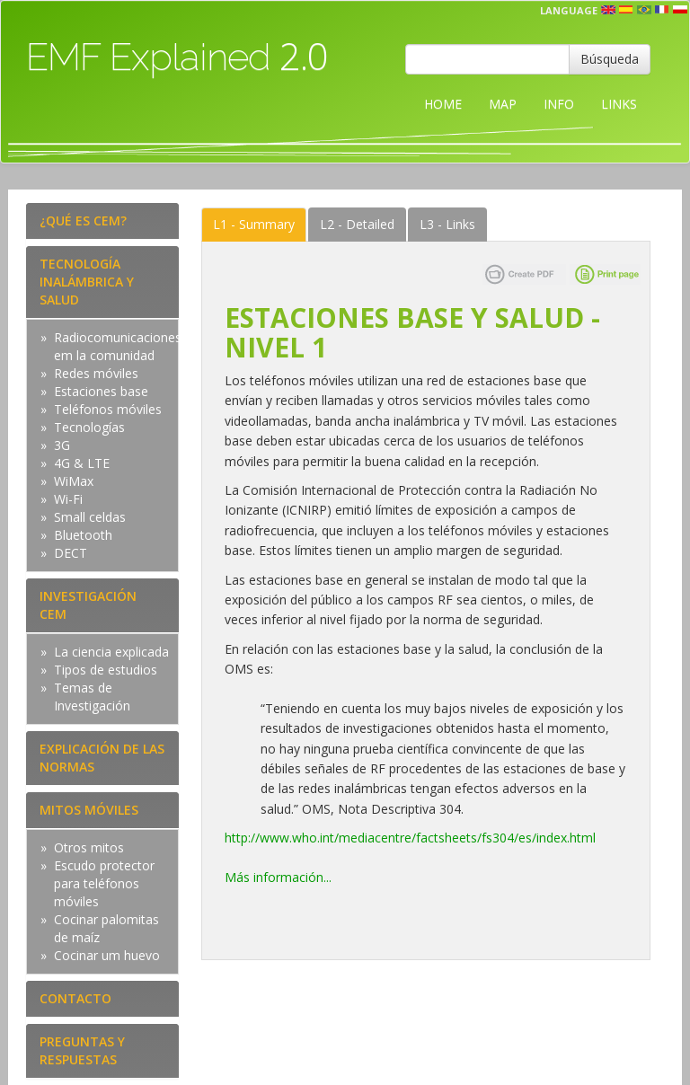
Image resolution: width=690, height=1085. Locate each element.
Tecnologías (89, 427)
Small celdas (90, 516)
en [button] (608, 9)
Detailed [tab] (357, 224)
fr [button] (662, 9)
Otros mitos (89, 847)
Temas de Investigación (92, 696)
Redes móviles (96, 373)
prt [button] (644, 9)
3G (62, 445)
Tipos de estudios (105, 669)
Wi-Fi (68, 498)
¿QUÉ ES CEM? (83, 220)
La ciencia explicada (111, 651)
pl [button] (680, 9)
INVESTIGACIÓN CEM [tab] (88, 604)
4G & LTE (82, 463)
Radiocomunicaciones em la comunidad (117, 346)
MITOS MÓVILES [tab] (89, 809)
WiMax (73, 481)
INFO (559, 103)
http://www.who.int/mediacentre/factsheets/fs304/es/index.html (410, 837)
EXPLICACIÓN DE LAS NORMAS (102, 757)
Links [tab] (447, 224)
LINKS (619, 103)
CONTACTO (75, 998)
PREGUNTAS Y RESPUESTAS (82, 1050)
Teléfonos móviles (108, 409)
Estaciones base (101, 391)
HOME (443, 103)
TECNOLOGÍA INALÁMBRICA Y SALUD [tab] (87, 281)
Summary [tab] (254, 224)
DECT (70, 552)
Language (568, 10)
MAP (503, 103)
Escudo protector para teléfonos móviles (104, 883)
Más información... (278, 877)
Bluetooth (83, 534)
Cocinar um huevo (107, 955)
